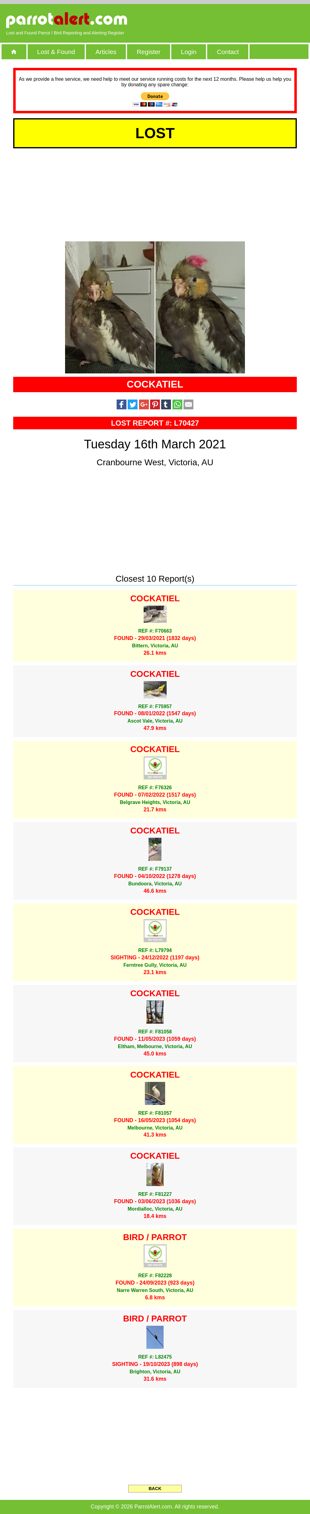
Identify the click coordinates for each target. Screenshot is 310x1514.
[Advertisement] (233, 20)
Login (188, 51)
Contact (228, 51)
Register (148, 51)
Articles (105, 51)
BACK (155, 1488)
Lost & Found (56, 51)
